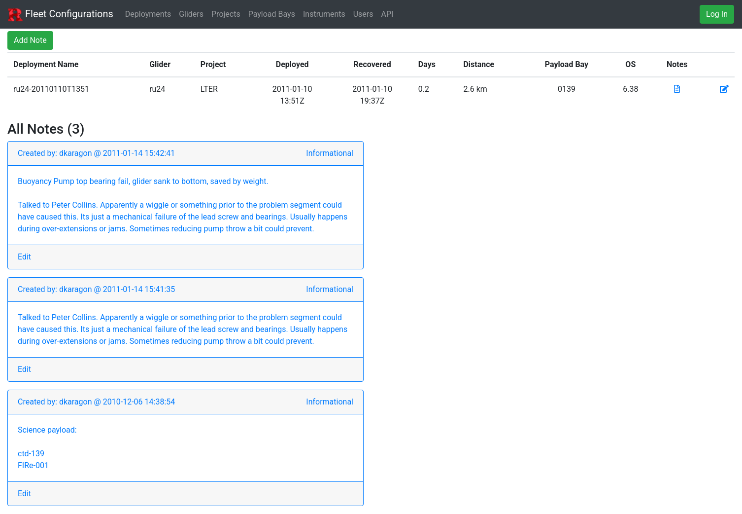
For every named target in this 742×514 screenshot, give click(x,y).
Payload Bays (271, 14)
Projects (225, 14)
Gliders (191, 14)
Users (363, 14)
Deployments (148, 14)
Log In (717, 14)
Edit (24, 256)
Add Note (30, 40)
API (387, 14)
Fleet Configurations (60, 14)
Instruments (324, 14)
